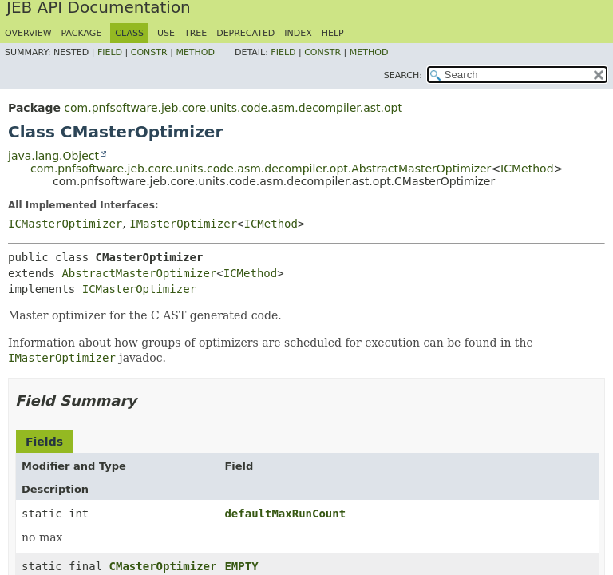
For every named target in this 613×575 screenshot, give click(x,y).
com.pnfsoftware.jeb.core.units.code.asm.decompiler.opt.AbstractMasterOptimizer (260, 168)
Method (195, 52)
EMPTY (241, 566)
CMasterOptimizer (163, 566)
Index (297, 33)
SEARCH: (403, 75)
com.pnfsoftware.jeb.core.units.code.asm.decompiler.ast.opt (233, 107)
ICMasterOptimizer (65, 223)
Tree (195, 33)
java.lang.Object (53, 155)
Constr (149, 52)
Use (166, 33)
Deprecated (245, 33)
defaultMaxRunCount (285, 513)
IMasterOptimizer (183, 223)
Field (109, 52)
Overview (28, 33)
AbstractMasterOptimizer (138, 273)
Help (333, 33)
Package (81, 33)
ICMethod (526, 168)
